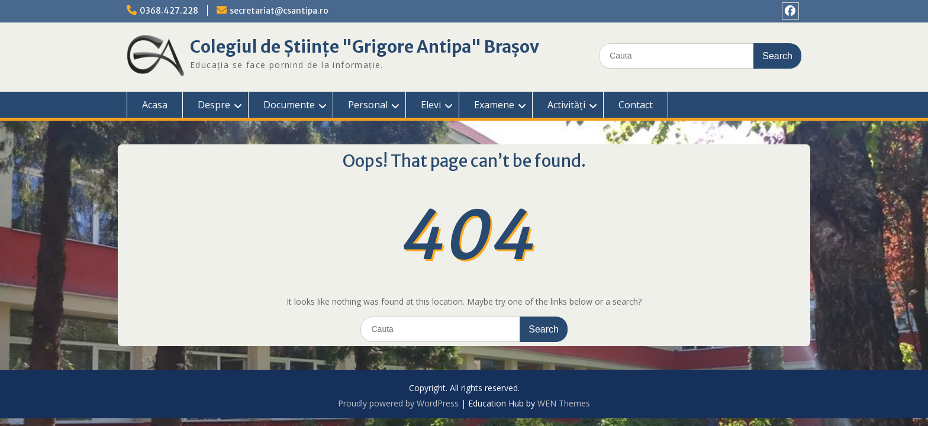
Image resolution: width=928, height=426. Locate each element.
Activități (566, 104)
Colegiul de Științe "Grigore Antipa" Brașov (364, 46)
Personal (368, 104)
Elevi (431, 104)
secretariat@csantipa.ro (279, 10)
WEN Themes (563, 403)
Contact (635, 104)
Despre (214, 104)
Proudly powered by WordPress (398, 403)
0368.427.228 (169, 10)
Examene (494, 104)
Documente (289, 104)
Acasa (154, 104)
